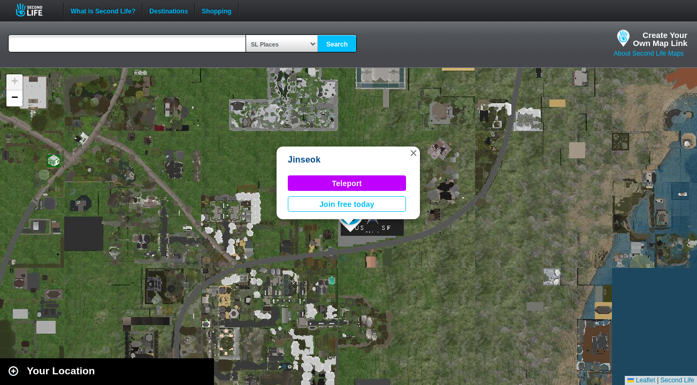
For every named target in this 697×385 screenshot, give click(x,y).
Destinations (168, 10)
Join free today (346, 204)
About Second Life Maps (649, 53)
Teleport (347, 183)
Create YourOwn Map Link (660, 39)
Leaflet (641, 380)
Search (337, 44)
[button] (413, 153)
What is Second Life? (103, 10)
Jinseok (304, 159)
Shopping (216, 10)
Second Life (35, 10)
